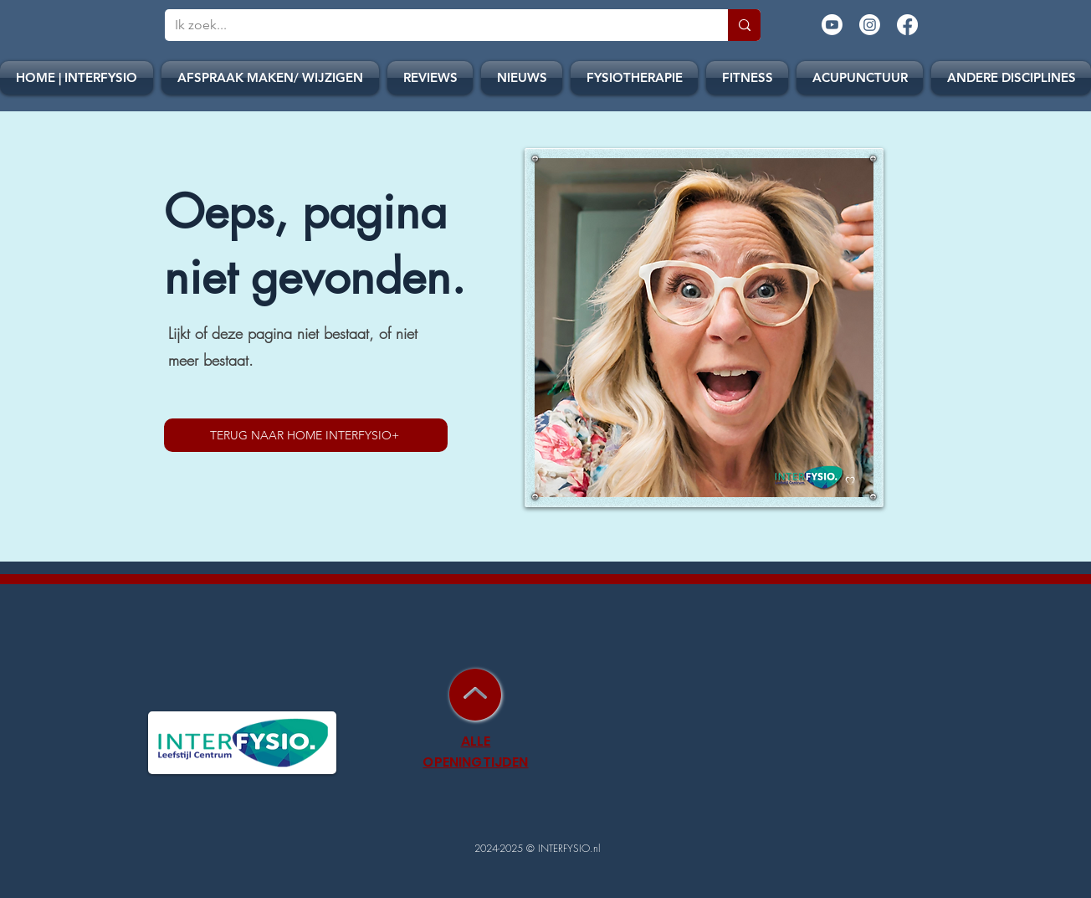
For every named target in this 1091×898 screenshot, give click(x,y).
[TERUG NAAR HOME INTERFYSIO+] (306, 435)
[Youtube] (832, 24)
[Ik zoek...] (434, 25)
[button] (521, 78)
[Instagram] (869, 24)
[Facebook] (907, 24)
